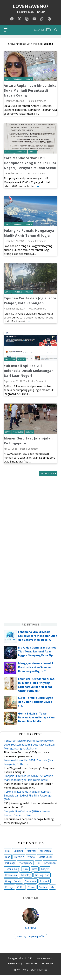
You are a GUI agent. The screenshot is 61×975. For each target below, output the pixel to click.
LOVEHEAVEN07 (30, 6)
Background (14, 958)
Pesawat (44, 881)
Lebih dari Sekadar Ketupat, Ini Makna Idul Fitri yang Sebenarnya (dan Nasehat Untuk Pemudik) (36, 684)
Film (7, 850)
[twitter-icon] (19, 19)
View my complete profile (30, 936)
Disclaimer (31, 963)
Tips (38, 862)
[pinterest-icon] (49, 19)
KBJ (52, 887)
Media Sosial (45, 856)
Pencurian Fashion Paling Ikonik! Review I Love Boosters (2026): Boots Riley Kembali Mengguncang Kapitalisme (29, 744)
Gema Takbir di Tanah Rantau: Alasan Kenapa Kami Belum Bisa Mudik (36, 717)
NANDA (30, 928)
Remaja (9, 887)
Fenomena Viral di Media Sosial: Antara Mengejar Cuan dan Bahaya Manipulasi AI (37, 636)
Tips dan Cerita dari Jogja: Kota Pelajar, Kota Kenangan (30, 300)
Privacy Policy (15, 963)
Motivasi (31, 850)
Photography (25, 862)
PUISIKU (28, 958)
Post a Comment (37, 100)
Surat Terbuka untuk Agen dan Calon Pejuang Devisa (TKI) (35, 701)
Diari (7, 856)
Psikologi (10, 862)
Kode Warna (43, 958)
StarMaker (30, 881)
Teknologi (26, 875)
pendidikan (50, 862)
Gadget (45, 868)
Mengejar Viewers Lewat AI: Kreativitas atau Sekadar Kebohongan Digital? (36, 667)
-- (40, 114)
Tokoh (31, 887)
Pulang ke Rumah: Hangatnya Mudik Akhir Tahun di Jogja (29, 233)
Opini (25, 868)
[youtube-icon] (34, 19)
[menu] (7, 30)
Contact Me (47, 963)
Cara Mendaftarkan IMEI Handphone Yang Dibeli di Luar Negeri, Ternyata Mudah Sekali (30, 163)
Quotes (43, 887)
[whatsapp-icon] (42, 19)
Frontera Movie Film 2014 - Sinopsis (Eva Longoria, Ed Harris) (28, 762)
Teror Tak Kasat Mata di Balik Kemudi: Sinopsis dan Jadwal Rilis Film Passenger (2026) (28, 795)
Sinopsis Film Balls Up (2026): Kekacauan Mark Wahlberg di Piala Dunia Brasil (28, 778)
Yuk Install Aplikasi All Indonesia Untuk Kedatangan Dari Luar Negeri (29, 371)
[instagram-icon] (27, 19)
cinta (34, 868)
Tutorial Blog (12, 868)
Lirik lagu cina (42, 875)
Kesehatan (45, 850)
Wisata (31, 856)
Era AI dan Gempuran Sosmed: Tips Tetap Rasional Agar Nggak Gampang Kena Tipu (37, 651)
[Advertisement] (30, 513)
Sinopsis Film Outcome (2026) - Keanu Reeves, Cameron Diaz (27, 813)
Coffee (20, 887)
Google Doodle (13, 881)
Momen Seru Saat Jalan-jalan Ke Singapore (28, 440)
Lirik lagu (18, 850)
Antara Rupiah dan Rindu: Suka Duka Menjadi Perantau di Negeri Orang (30, 90)
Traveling (19, 856)
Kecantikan (11, 875)
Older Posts (47, 473)
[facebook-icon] (12, 19)
